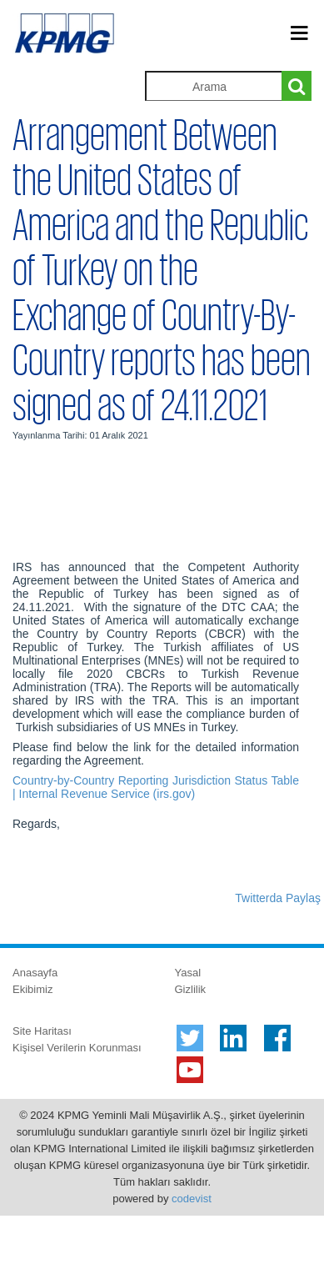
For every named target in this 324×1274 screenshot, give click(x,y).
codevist (192, 1198)
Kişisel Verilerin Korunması (77, 1047)
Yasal (188, 972)
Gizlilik (191, 989)
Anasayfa (34, 972)
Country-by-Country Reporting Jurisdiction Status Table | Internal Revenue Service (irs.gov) (155, 787)
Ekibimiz (32, 989)
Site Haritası (42, 1031)
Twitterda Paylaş (278, 898)
